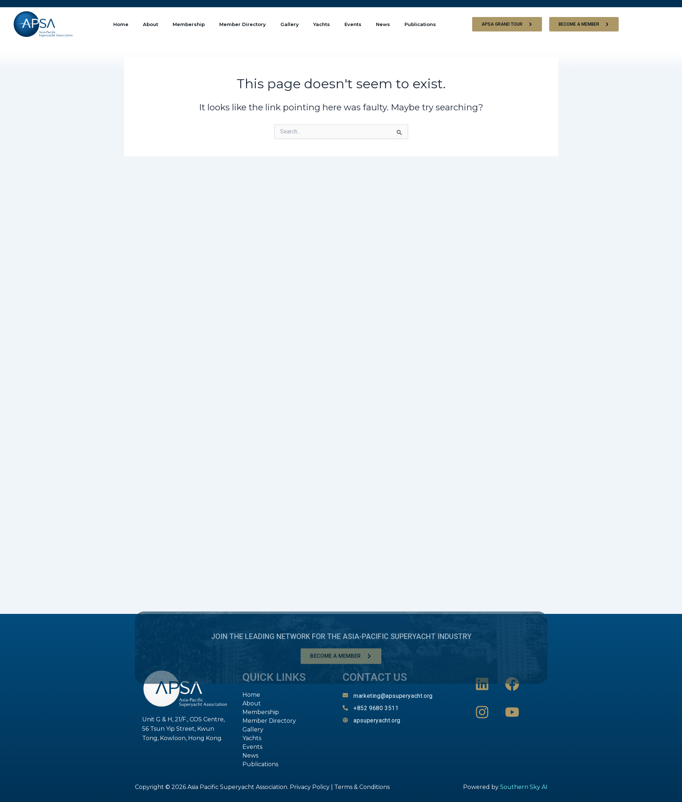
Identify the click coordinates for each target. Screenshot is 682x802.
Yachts (321, 24)
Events (352, 24)
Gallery (289, 24)
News (383, 24)
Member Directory (242, 24)
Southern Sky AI (523, 787)
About (150, 24)
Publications (420, 24)
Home (120, 24)
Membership (189, 24)
